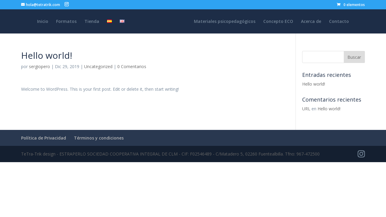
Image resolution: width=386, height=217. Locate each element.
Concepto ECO (278, 21)
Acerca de (311, 21)
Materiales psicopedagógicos (224, 21)
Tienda (91, 21)
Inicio (42, 21)
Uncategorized (98, 66)
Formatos (66, 21)
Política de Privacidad (43, 138)
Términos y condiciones (99, 138)
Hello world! (313, 84)
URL (306, 109)
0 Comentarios (131, 66)
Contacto (339, 21)
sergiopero (39, 66)
